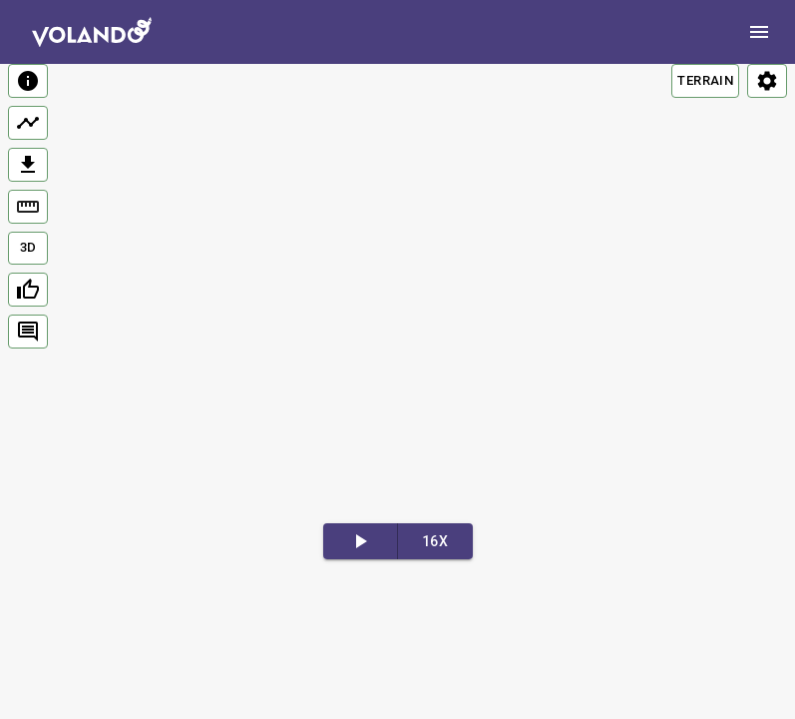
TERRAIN (705, 80)
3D (28, 247)
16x (435, 541)
